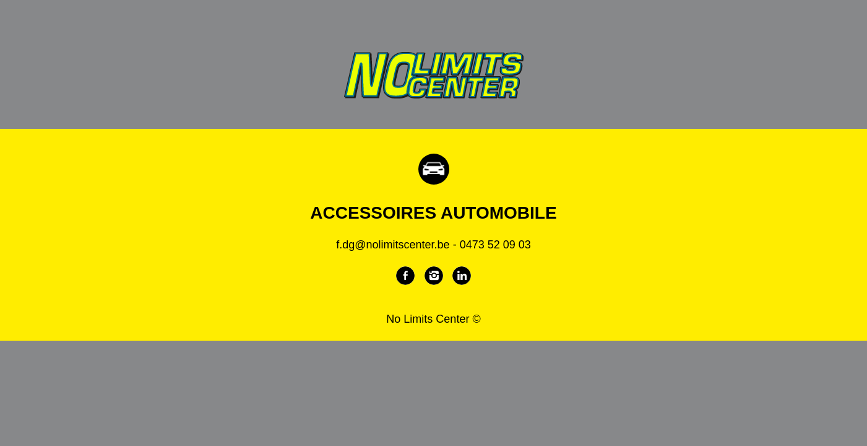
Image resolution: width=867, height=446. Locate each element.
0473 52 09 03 (495, 244)
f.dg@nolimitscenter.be (392, 244)
